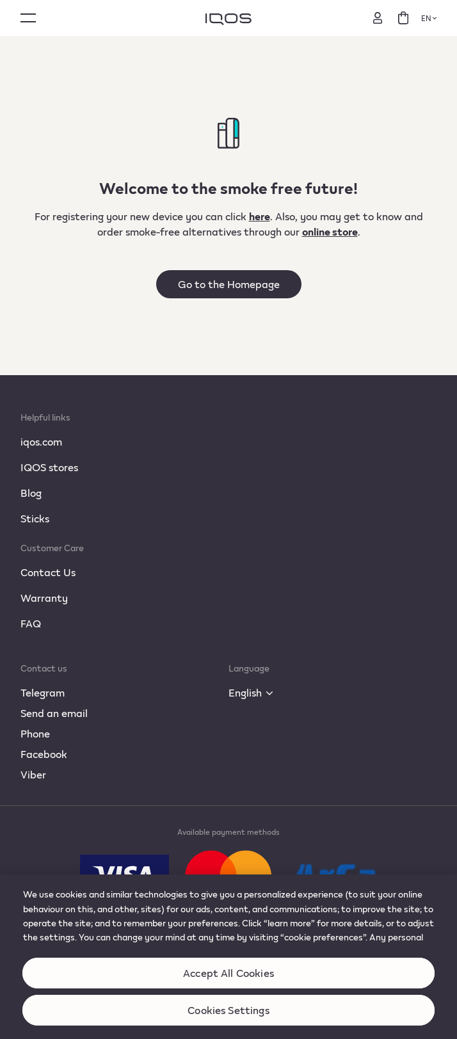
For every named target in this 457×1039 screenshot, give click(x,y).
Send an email (54, 713)
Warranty (44, 598)
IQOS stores (49, 467)
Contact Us (48, 572)
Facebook (43, 754)
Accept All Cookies (228, 982)
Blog (31, 493)
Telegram (42, 692)
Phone (35, 733)
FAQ (30, 623)
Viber (33, 774)
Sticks (34, 518)
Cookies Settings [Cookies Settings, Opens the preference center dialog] (228, 1019)
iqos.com (41, 441)
